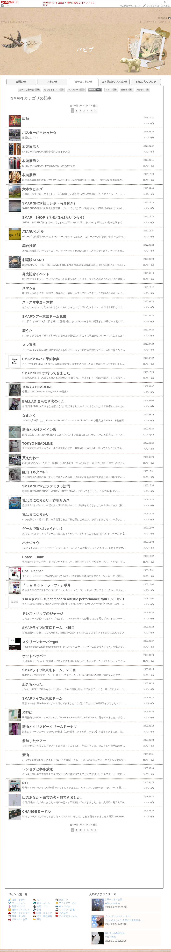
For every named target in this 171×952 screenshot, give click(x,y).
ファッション (16, 903)
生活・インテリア (19, 913)
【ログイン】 (164, 21)
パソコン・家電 (65, 909)
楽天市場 (165, 6)
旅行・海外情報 (42, 916)
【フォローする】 (148, 21)
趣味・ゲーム (41, 903)
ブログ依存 (110, 937)
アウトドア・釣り (66, 903)
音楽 (37, 909)
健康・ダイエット (19, 909)
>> (130, 6)
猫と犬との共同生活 (115, 933)
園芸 (37, 919)
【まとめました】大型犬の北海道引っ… (125, 920)
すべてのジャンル (66, 916)
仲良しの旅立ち (112, 903)
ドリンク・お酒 (17, 919)
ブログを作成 (153, 6)
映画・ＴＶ (40, 906)
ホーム (4, 21)
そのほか (61, 913)
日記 (11, 21)
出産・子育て (16, 900)
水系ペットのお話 (113, 899)
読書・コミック (42, 913)
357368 (162, 18)
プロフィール (22, 21)
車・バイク (62, 906)
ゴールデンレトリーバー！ (118, 916)
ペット (8, 5)
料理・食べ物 (16, 916)
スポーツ (61, 900)
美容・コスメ (16, 906)
